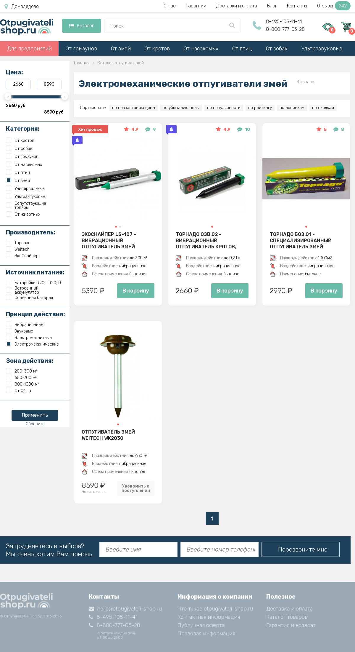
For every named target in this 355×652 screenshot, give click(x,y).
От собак (277, 48)
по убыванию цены (181, 107)
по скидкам (323, 107)
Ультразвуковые (321, 48)
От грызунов (81, 48)
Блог (272, 6)
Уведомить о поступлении (136, 488)
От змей (121, 48)
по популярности (224, 107)
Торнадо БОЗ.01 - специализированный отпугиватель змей (301, 240)
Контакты (297, 6)
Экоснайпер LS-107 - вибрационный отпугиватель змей (109, 240)
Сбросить (35, 423)
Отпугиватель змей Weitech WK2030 (108, 435)
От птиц (242, 48)
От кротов (157, 48)
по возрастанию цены (133, 107)
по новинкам (292, 107)
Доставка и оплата (289, 608)
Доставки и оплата (236, 6)
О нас (170, 6)
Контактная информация (209, 617)
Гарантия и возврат (291, 625)
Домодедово (21, 6)
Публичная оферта (201, 625)
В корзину (135, 290)
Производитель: (30, 232)
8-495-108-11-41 (284, 21)
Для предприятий (29, 48)
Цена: (14, 72)
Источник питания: (35, 272)
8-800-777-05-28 (285, 29)
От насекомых (201, 48)
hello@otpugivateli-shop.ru (125, 608)
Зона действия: (30, 360)
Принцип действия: (35, 314)
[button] (116, 227)
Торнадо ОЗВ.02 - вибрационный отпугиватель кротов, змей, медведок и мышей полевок (210, 240)
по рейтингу (260, 107)
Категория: (23, 128)
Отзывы (334, 5)
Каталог (81, 25)
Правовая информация (206, 633)
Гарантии (196, 6)
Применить (35, 415)
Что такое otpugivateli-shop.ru (215, 608)
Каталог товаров (287, 617)
